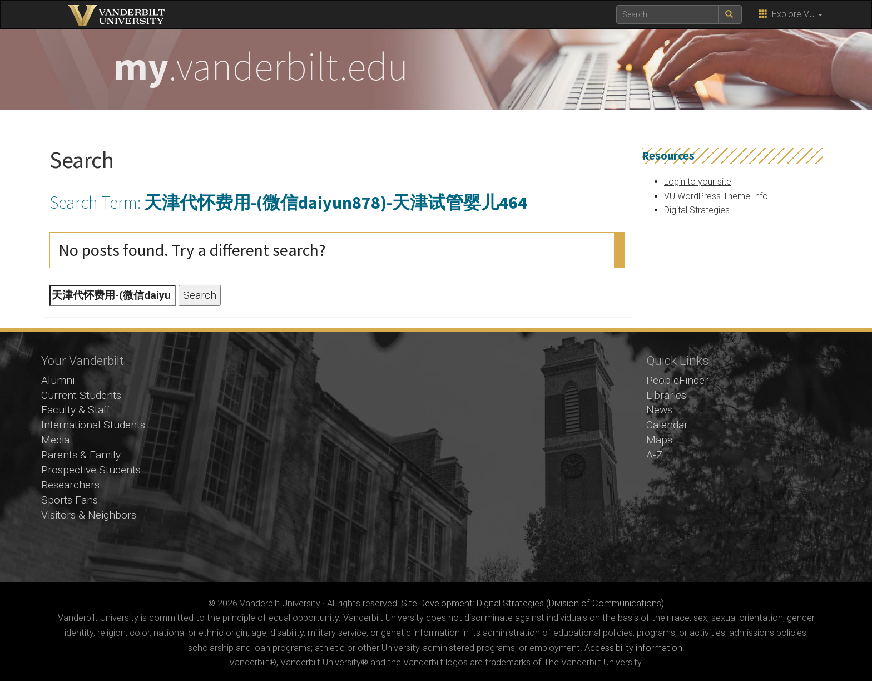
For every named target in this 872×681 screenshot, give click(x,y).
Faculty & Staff (75, 409)
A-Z (654, 454)
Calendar (667, 424)
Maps (659, 439)
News (659, 409)
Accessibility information (633, 648)
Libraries (666, 395)
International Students (93, 424)
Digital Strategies (697, 210)
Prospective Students (91, 469)
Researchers (70, 484)
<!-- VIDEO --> (436, 457)
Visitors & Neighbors (88, 515)
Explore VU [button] (791, 14)
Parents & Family (81, 454)
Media (55, 439)
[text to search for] (667, 14)
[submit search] (730, 14)
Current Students (81, 395)
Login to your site (697, 181)
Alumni (58, 380)
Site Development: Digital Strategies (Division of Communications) (533, 603)
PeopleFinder (677, 380)
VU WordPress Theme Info (716, 196)
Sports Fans (69, 500)
